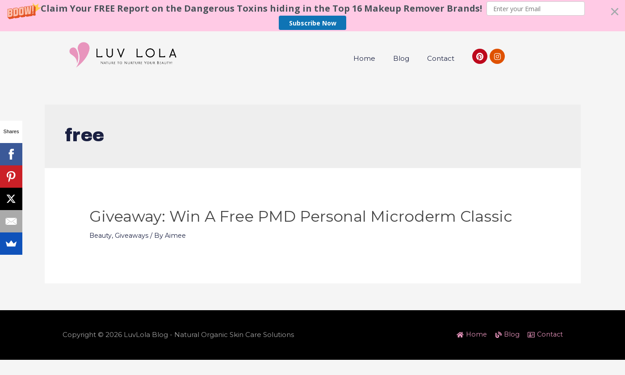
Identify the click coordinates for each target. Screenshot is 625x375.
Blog (401, 58)
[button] (312, 15)
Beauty (101, 258)
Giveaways (133, 258)
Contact (440, 58)
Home (364, 58)
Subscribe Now (312, 23)
